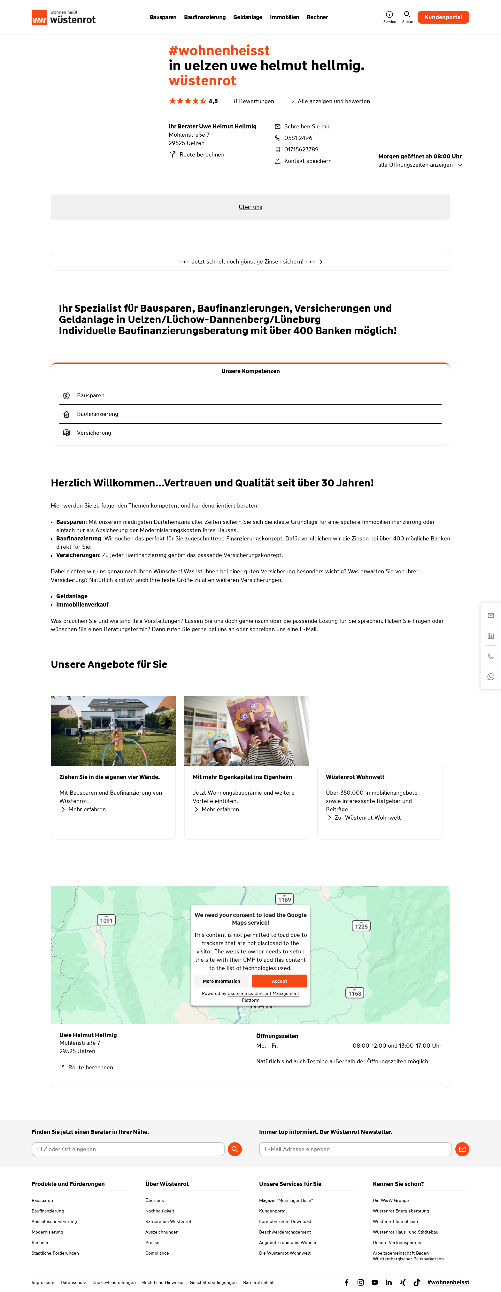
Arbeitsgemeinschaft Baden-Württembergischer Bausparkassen (408, 1256)
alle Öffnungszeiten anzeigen (420, 165)
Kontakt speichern (303, 161)
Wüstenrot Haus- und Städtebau (405, 1232)
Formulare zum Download (285, 1221)
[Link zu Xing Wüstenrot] (402, 1282)
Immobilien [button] (284, 17)
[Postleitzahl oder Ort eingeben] (128, 1149)
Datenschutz (73, 1282)
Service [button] (389, 17)
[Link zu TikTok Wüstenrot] (417, 1282)
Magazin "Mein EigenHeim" (286, 1200)
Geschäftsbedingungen (213, 1282)
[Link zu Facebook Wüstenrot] (346, 1282)
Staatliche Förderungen (55, 1253)
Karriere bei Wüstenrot (168, 1221)
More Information (221, 981)
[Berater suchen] (235, 1149)
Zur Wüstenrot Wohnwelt (363, 818)
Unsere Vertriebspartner (397, 1242)
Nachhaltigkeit (159, 1211)
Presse (152, 1242)
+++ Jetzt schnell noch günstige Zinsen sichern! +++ (251, 262)
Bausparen (42, 1200)
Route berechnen (196, 154)
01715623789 (296, 149)
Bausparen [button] (163, 17)
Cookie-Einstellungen (114, 1282)
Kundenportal (443, 17)
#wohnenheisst (448, 1282)
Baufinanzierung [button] (205, 17)
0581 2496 (293, 138)
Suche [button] (407, 17)
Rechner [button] (317, 17)
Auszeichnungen (162, 1232)
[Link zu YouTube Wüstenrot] (374, 1282)
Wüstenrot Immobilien (395, 1221)
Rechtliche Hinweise (162, 1282)
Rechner (40, 1242)
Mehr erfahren (82, 809)
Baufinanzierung (48, 1211)
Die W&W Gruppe (391, 1200)
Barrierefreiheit (258, 1282)
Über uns (154, 1200)
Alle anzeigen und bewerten (330, 101)
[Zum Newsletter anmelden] (462, 1149)
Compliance (157, 1253)
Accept (279, 981)
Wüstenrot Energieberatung (401, 1211)
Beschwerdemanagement (285, 1232)
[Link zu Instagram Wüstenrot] (360, 1282)
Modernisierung (47, 1232)
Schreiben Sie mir (302, 126)
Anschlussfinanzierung (54, 1221)
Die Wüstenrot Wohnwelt (285, 1253)
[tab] (250, 370)
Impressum (43, 1282)
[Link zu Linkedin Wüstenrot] (388, 1282)
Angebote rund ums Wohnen (288, 1242)
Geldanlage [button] (247, 17)
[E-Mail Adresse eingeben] (355, 1149)
